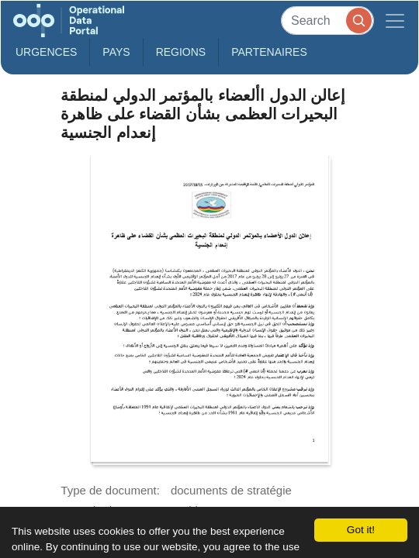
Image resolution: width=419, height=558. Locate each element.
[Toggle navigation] (395, 20)
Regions (181, 52)
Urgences (46, 52)
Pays (116, 52)
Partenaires (269, 52)
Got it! (361, 530)
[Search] (327, 20)
